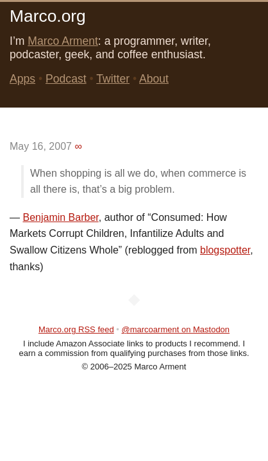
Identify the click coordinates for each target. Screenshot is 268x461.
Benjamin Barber (60, 217)
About (154, 78)
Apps (22, 78)
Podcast (66, 78)
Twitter (113, 78)
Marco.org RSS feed (76, 329)
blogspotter (225, 250)
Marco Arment (63, 41)
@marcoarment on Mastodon (176, 329)
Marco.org (48, 16)
